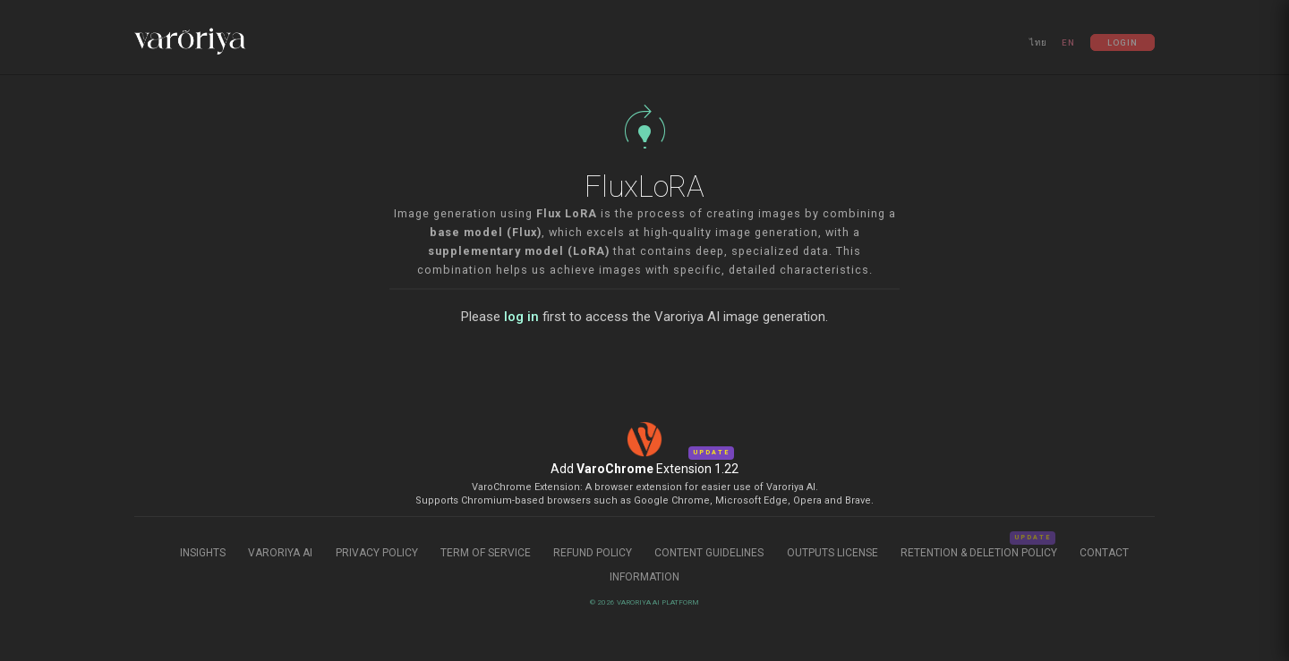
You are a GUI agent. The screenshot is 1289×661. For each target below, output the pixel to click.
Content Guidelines (710, 553)
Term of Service (485, 553)
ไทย (1038, 42)
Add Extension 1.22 (644, 469)
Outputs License (832, 553)
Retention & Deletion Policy (980, 553)
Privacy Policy (377, 553)
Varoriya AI (280, 553)
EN (1068, 42)
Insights (204, 553)
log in (521, 317)
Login (1122, 42)
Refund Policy (594, 553)
